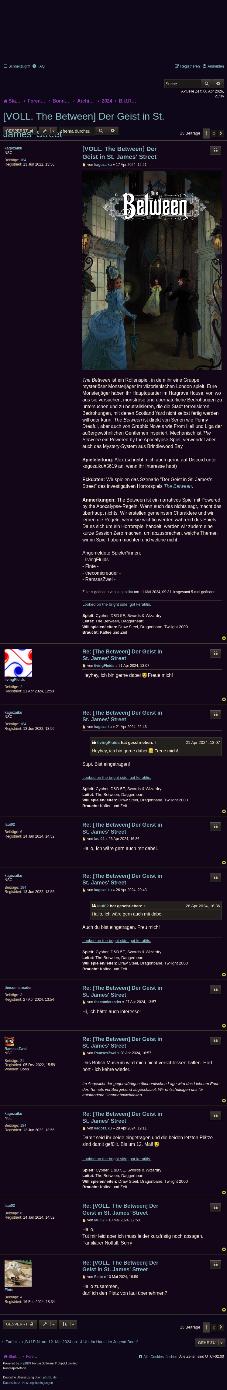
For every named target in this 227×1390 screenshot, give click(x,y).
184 (23, 160)
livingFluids (15, 679)
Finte (9, 1290)
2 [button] (214, 133)
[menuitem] (38, 66)
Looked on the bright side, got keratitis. (116, 604)
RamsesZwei (16, 1049)
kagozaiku (13, 148)
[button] (221, 133)
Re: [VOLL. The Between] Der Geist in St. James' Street (120, 1209)
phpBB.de (50, 1377)
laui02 (10, 824)
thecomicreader (18, 988)
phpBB (24, 1363)
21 (22, 1061)
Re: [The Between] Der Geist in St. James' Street (122, 655)
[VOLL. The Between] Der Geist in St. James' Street (83, 125)
